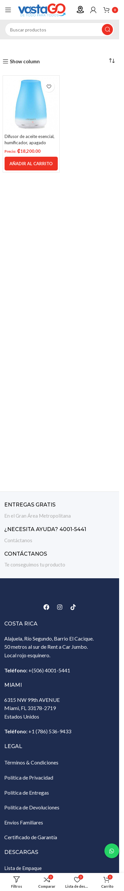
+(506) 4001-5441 (49, 670)
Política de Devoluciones (31, 807)
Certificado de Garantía (30, 837)
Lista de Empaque (23, 868)
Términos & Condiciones (31, 762)
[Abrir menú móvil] (8, 9)
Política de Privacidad (28, 777)
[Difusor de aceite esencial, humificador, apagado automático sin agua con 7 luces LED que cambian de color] (31, 104)
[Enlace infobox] (59, 511)
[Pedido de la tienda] (112, 61)
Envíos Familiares (23, 822)
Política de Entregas (26, 792)
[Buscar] (59, 29)
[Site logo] (44, 9)
